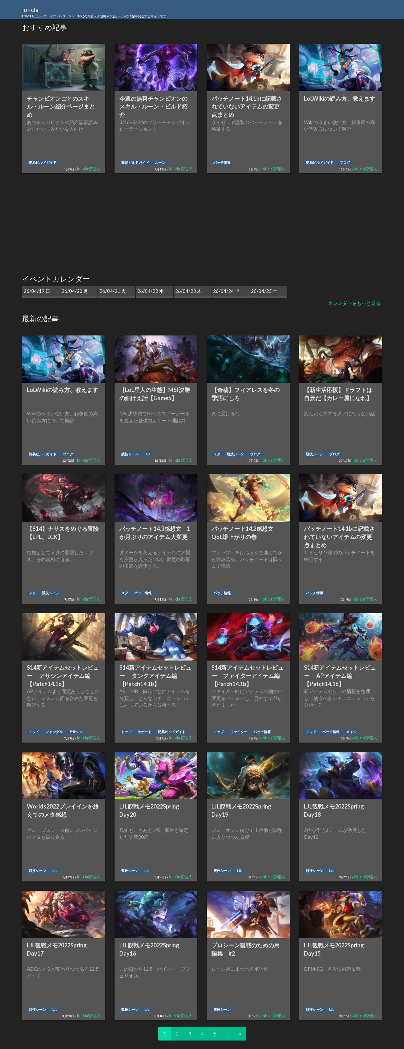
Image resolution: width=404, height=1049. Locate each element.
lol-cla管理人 (88, 168)
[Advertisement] (202, 224)
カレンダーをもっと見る (354, 303)
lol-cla (95, 12)
